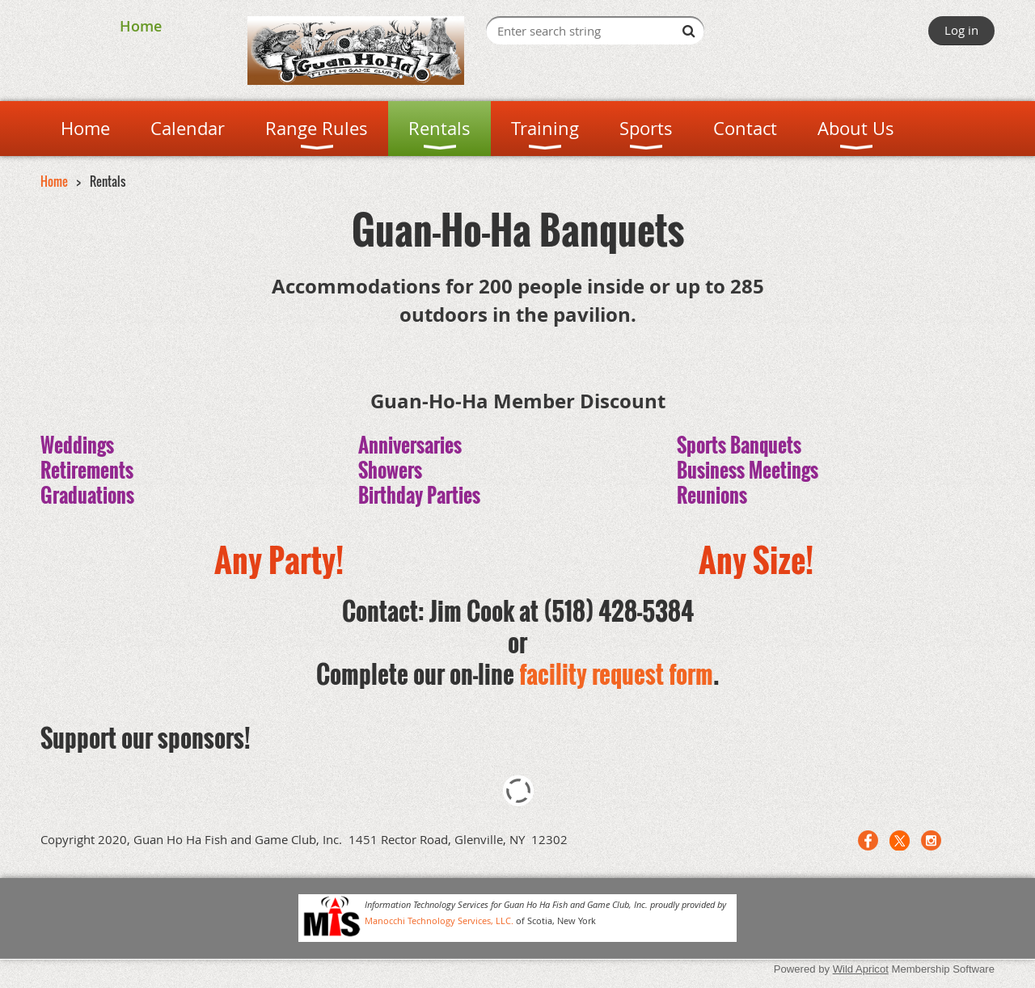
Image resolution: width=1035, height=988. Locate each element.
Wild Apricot (861, 969)
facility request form (616, 674)
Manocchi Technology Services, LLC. (439, 920)
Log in (961, 30)
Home (141, 26)
